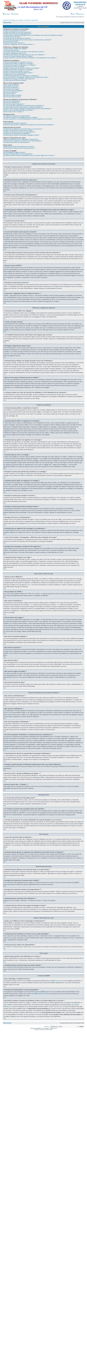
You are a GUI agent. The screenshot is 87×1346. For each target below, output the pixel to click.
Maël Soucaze (49, 1029)
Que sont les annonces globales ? (13, 90)
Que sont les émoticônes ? (11, 87)
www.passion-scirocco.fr (80, 3)
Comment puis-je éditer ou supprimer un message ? (18, 63)
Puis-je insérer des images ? (11, 89)
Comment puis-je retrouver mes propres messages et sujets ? (21, 135)
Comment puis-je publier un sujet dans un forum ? (17, 62)
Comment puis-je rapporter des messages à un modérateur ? (21, 76)
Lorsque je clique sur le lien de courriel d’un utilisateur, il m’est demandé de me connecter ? (30, 58)
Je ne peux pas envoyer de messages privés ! (16, 116)
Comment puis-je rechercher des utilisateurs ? (16, 133)
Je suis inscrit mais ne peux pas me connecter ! (17, 38)
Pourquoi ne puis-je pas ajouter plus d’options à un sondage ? (21, 68)
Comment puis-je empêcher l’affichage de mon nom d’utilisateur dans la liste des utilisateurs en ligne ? (33, 35)
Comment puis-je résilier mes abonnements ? (16, 142)
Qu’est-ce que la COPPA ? (11, 41)
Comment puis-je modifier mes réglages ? (15, 48)
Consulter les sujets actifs (31, 20)
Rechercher (80, 14)
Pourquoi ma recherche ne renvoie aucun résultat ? (18, 130)
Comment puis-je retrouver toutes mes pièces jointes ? (19, 148)
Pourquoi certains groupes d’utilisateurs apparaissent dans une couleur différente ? (27, 108)
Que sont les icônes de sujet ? (12, 97)
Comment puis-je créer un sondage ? (14, 66)
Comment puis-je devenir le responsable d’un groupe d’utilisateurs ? (23, 107)
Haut (4, 176)
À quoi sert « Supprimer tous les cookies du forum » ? (19, 44)
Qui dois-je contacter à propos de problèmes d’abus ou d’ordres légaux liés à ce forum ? (29, 155)
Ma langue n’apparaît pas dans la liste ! (14, 53)
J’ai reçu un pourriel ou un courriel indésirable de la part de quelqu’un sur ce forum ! (27, 119)
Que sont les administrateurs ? (12, 101)
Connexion (6, 14)
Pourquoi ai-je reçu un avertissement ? (14, 74)
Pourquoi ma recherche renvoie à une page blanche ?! (19, 132)
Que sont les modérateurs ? (11, 102)
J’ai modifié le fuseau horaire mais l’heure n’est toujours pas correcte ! (23, 51)
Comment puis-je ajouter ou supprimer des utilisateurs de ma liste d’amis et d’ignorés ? (28, 125)
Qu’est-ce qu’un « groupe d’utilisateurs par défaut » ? (18, 110)
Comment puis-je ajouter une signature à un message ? (19, 65)
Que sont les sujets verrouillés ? (12, 95)
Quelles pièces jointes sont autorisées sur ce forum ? (18, 146)
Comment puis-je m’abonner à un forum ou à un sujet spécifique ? (22, 141)
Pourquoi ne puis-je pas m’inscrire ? (13, 43)
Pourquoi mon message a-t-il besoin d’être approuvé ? (19, 79)
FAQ (73, 14)
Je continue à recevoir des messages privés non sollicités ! (20, 117)
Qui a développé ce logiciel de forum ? (14, 152)
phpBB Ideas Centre (40, 993)
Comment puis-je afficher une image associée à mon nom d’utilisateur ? (24, 55)
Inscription (15, 14)
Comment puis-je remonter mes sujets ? (15, 80)
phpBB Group (55, 980)
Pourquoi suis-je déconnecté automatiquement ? (17, 34)
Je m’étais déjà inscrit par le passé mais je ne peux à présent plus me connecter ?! (27, 40)
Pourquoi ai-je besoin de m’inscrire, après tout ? (17, 32)
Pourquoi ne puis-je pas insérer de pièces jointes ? (18, 72)
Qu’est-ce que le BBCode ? (11, 84)
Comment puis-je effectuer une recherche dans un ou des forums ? (22, 129)
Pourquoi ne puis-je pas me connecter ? (15, 30)
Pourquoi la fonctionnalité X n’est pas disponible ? (17, 154)
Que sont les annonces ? (10, 92)
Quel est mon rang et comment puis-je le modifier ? (18, 56)
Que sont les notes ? (9, 93)
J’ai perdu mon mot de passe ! (12, 37)
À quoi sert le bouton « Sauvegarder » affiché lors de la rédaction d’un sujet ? (25, 77)
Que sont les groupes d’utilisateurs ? (14, 104)
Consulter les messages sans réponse (13, 20)
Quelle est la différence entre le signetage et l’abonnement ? (21, 139)
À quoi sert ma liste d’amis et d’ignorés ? (15, 123)
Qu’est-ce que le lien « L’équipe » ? (13, 111)
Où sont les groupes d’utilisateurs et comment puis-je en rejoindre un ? (24, 105)
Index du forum (7, 22)
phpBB (38, 1028)
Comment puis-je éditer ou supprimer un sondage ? (18, 69)
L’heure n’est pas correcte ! (11, 50)
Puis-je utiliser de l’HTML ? (11, 86)
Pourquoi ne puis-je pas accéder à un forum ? (16, 71)
